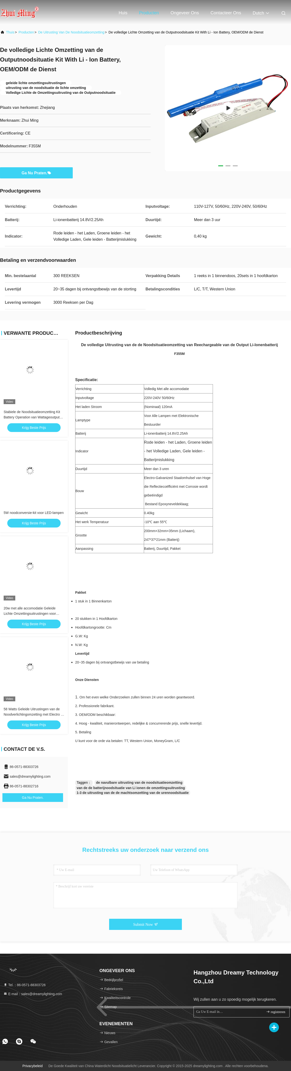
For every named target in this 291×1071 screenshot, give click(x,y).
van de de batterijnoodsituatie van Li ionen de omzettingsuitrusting (131, 788)
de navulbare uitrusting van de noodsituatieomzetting (139, 782)
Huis (123, 12)
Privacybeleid (32, 1066)
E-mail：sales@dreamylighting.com (32, 994)
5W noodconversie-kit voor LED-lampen (34, 513)
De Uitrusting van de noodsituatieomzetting (71, 32)
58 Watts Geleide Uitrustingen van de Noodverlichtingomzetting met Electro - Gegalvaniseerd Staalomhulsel (33, 714)
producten (26, 32)
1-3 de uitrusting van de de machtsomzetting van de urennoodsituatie (133, 793)
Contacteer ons (225, 12)
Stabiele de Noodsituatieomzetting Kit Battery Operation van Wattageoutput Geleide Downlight (32, 417)
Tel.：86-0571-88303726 (24, 985)
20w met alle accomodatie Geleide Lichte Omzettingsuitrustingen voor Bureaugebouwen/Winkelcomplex (30, 613)
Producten (149, 12)
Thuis (10, 32)
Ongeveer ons (184, 12)
